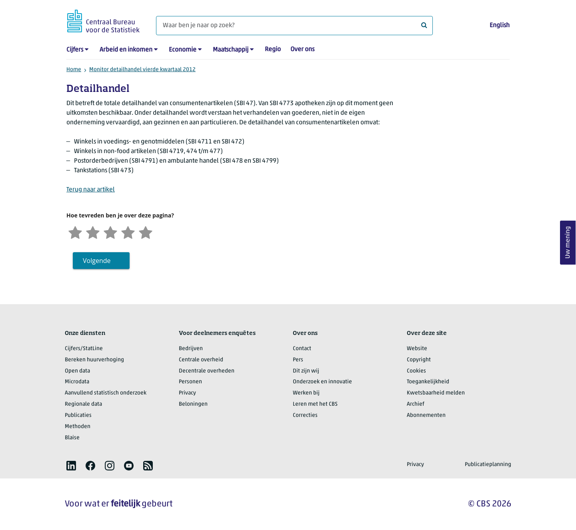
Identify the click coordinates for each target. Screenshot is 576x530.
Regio (273, 49)
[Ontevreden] (93, 231)
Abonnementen (426, 415)
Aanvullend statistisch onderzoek (105, 393)
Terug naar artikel (90, 190)
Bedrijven (191, 348)
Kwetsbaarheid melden (436, 393)
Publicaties (78, 415)
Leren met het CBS (315, 404)
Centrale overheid (201, 360)
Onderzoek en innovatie (322, 382)
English (500, 25)
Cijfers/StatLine (84, 348)
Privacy (187, 393)
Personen (190, 382)
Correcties (305, 415)
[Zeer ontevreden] (75, 231)
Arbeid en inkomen (126, 50)
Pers (298, 360)
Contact (302, 348)
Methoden (77, 426)
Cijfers (74, 50)
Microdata (77, 382)
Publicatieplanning (488, 464)
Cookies (416, 371)
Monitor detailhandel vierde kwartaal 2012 (142, 69)
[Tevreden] (128, 231)
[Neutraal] (110, 231)
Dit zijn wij (306, 371)
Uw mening (568, 243)
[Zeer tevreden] (145, 231)
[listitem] (71, 465)
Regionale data (83, 404)
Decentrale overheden (206, 371)
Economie (182, 50)
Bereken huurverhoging (94, 360)
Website (417, 348)
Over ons (302, 49)
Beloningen (193, 404)
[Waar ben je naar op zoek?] (294, 25)
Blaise (72, 437)
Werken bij (306, 393)
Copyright (419, 360)
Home (73, 69)
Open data (77, 371)
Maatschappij (230, 50)
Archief (415, 404)
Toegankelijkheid (428, 382)
